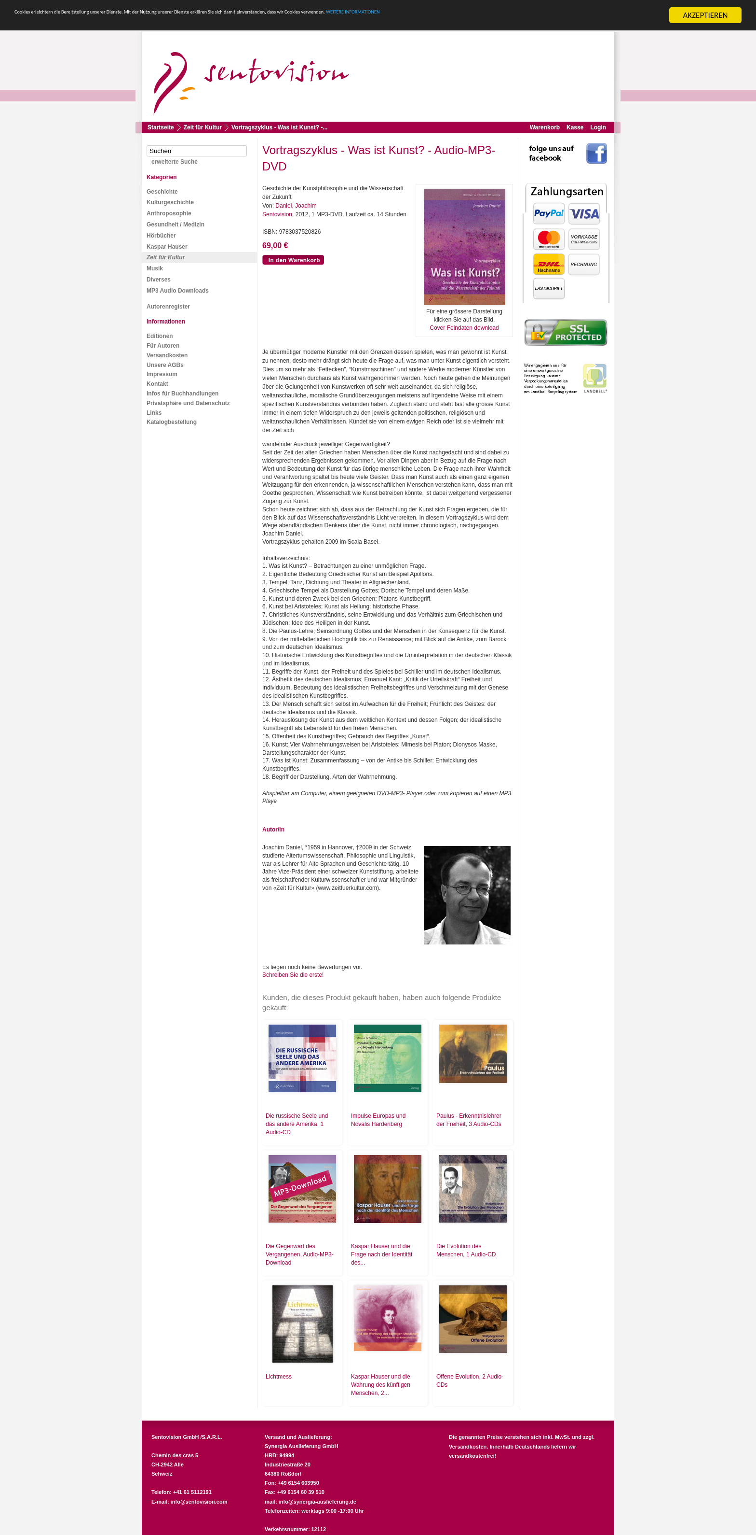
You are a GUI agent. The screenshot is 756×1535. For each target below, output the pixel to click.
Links (154, 412)
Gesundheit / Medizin (175, 224)
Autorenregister (168, 306)
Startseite (161, 127)
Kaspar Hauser (167, 246)
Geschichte (162, 191)
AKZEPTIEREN (705, 15)
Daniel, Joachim (295, 205)
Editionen (160, 336)
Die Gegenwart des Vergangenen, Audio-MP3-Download (300, 1254)
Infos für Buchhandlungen (182, 393)
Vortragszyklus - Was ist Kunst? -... (279, 127)
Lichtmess (279, 1376)
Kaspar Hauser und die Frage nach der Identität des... (381, 1254)
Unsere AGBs (165, 365)
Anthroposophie (169, 213)
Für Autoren (163, 345)
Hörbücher (161, 235)
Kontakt (157, 383)
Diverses (159, 279)
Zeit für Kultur (203, 127)
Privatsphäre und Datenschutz (188, 403)
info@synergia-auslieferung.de (317, 1502)
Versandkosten (167, 355)
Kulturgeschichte (170, 202)
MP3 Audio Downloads (178, 290)
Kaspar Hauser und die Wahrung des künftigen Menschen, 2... (380, 1384)
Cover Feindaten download (464, 327)
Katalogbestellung (172, 422)
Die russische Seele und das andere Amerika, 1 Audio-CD (297, 1124)
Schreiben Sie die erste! (293, 975)
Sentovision (277, 214)
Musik (155, 268)
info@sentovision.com (199, 1502)
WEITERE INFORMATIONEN (579, 16)
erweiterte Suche (174, 161)
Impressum (162, 374)
